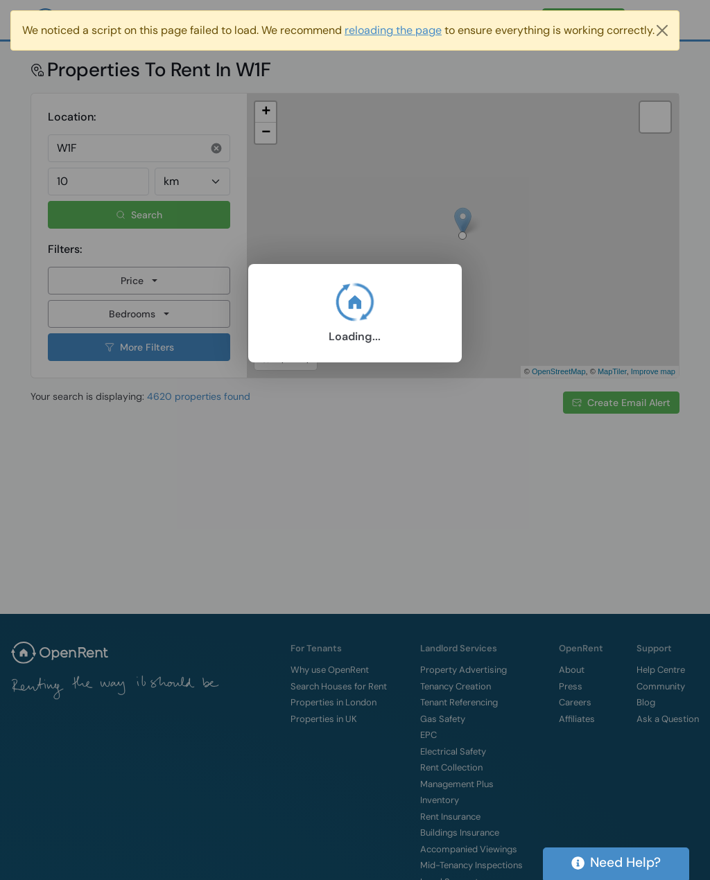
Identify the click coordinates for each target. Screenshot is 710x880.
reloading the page (393, 30)
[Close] (662, 30)
